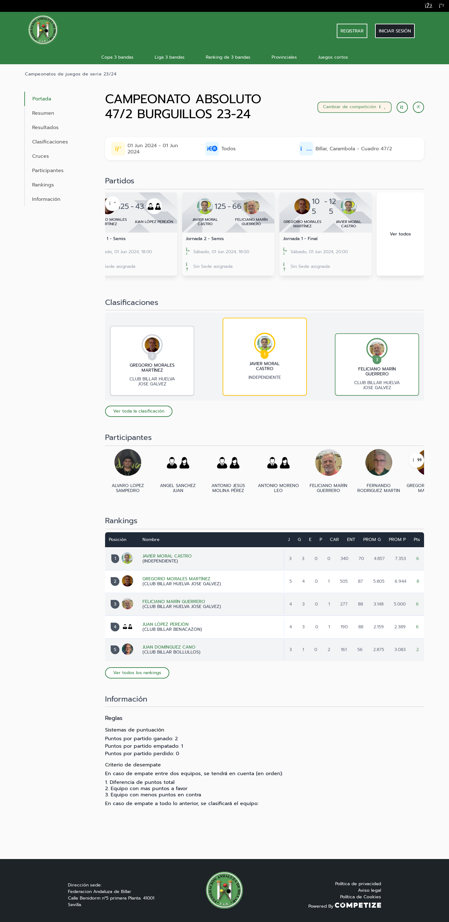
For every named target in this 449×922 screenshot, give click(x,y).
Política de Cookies (360, 897)
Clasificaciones (50, 142)
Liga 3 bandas (170, 57)
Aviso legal (369, 890)
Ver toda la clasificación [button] (138, 411)
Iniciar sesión (395, 30)
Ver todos (400, 234)
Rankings (43, 185)
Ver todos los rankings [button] (137, 672)
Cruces (40, 156)
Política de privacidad (358, 884)
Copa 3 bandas (117, 57)
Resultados (45, 127)
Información (46, 199)
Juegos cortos (333, 57)
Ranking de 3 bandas (228, 57)
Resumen (43, 113)
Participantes (48, 170)
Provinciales (284, 57)
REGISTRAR (352, 30)
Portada (41, 99)
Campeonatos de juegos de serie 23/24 (70, 74)
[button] (418, 107)
